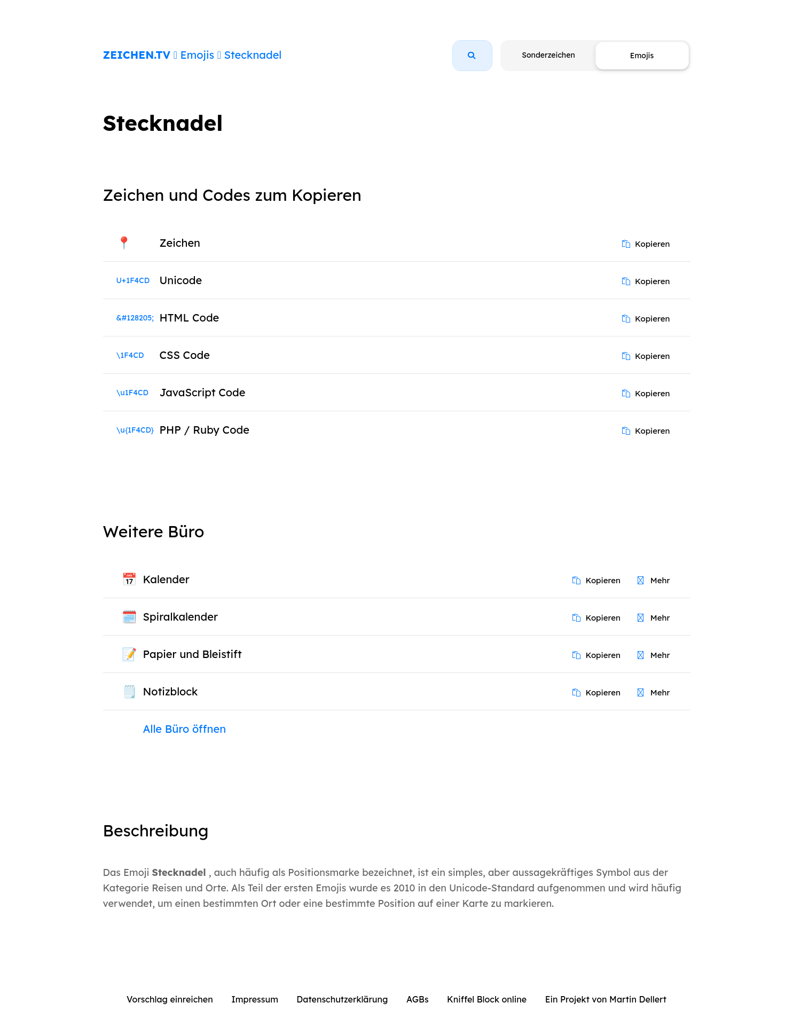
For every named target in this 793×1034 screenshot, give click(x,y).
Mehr (654, 580)
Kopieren (646, 244)
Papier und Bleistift (192, 654)
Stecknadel (253, 54)
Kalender (166, 579)
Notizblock (170, 691)
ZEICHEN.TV (137, 54)
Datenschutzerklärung (342, 999)
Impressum (254, 999)
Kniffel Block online (487, 999)
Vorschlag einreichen (170, 999)
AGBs (417, 999)
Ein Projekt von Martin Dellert (605, 999)
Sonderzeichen (548, 55)
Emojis (197, 54)
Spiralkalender (180, 616)
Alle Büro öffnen (184, 728)
